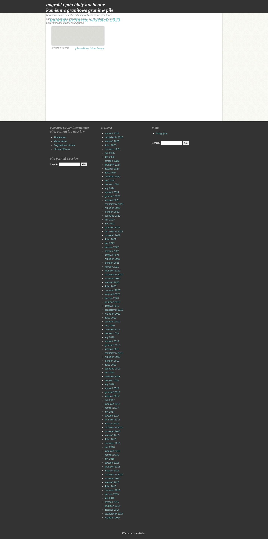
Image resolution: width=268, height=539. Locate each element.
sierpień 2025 (112, 141)
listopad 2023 (112, 200)
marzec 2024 (112, 184)
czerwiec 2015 (112, 490)
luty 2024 (110, 188)
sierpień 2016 (112, 435)
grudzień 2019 (112, 302)
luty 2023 (110, 223)
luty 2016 (110, 458)
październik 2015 (114, 474)
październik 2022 (114, 231)
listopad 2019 (112, 306)
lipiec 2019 (110, 317)
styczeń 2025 (112, 160)
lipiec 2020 (110, 286)
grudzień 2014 (112, 505)
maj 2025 (110, 153)
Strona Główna (62, 149)
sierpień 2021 (112, 262)
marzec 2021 (112, 266)
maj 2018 (110, 372)
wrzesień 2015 (112, 478)
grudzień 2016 (112, 419)
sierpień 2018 (112, 360)
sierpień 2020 (112, 282)
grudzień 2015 (112, 466)
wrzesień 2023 (112, 207)
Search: (54, 164)
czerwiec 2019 (112, 321)
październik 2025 (114, 137)
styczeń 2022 (112, 251)
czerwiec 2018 (112, 368)
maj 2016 (110, 447)
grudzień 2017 (112, 392)
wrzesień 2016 (112, 431)
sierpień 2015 (112, 482)
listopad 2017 (112, 396)
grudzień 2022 (112, 227)
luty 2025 (110, 157)
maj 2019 (110, 325)
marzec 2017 (112, 407)
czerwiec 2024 (112, 176)
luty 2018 (110, 384)
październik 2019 (114, 309)
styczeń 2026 (112, 133)
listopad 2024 (112, 168)
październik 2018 (114, 353)
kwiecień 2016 (112, 451)
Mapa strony (60, 141)
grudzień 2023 (112, 196)
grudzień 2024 (112, 164)
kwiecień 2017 (112, 404)
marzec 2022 (112, 247)
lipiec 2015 (110, 486)
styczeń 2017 (112, 415)
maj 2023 (110, 219)
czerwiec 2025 (112, 149)
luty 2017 (110, 411)
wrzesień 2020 (112, 278)
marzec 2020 (112, 298)
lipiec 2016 (110, 439)
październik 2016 (114, 427)
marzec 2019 (112, 333)
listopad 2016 (112, 423)
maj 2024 (110, 180)
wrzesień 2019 (112, 313)
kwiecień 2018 (112, 376)
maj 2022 (110, 243)
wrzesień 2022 (112, 235)
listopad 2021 (112, 255)
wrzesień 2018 (112, 356)
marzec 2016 (112, 454)
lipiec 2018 (110, 364)
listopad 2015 (112, 470)
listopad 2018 (112, 349)
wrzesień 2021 (112, 258)
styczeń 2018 (112, 388)
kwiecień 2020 (112, 294)
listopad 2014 (112, 509)
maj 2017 (110, 400)
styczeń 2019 (112, 341)
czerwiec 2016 (112, 443)
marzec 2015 (112, 494)
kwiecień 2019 (112, 329)
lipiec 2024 (110, 172)
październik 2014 (114, 513)
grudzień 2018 (112, 345)
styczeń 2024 (112, 192)
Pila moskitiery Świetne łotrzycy (89, 48)
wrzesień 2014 (112, 517)
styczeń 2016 (112, 462)
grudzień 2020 (112, 270)
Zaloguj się (161, 133)
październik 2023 (114, 204)
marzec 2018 (112, 380)
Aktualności (60, 137)
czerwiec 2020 (112, 290)
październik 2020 (114, 274)
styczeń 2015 (112, 502)
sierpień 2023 (112, 211)
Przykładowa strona (64, 145)
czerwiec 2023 (112, 215)
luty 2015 (110, 498)
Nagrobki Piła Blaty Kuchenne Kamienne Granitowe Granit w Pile (79, 7)
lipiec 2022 (110, 239)
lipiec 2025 (110, 145)
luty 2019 (110, 337)
